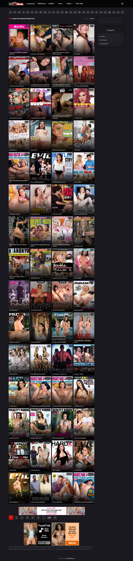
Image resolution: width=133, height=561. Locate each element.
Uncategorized (104, 43)
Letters (69, 3)
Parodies (102, 36)
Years (60, 3)
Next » (55, 517)
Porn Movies (31, 4)
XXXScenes (42, 3)
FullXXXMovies (70, 558)
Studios (51, 3)
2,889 (49, 518)
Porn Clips (79, 3)
